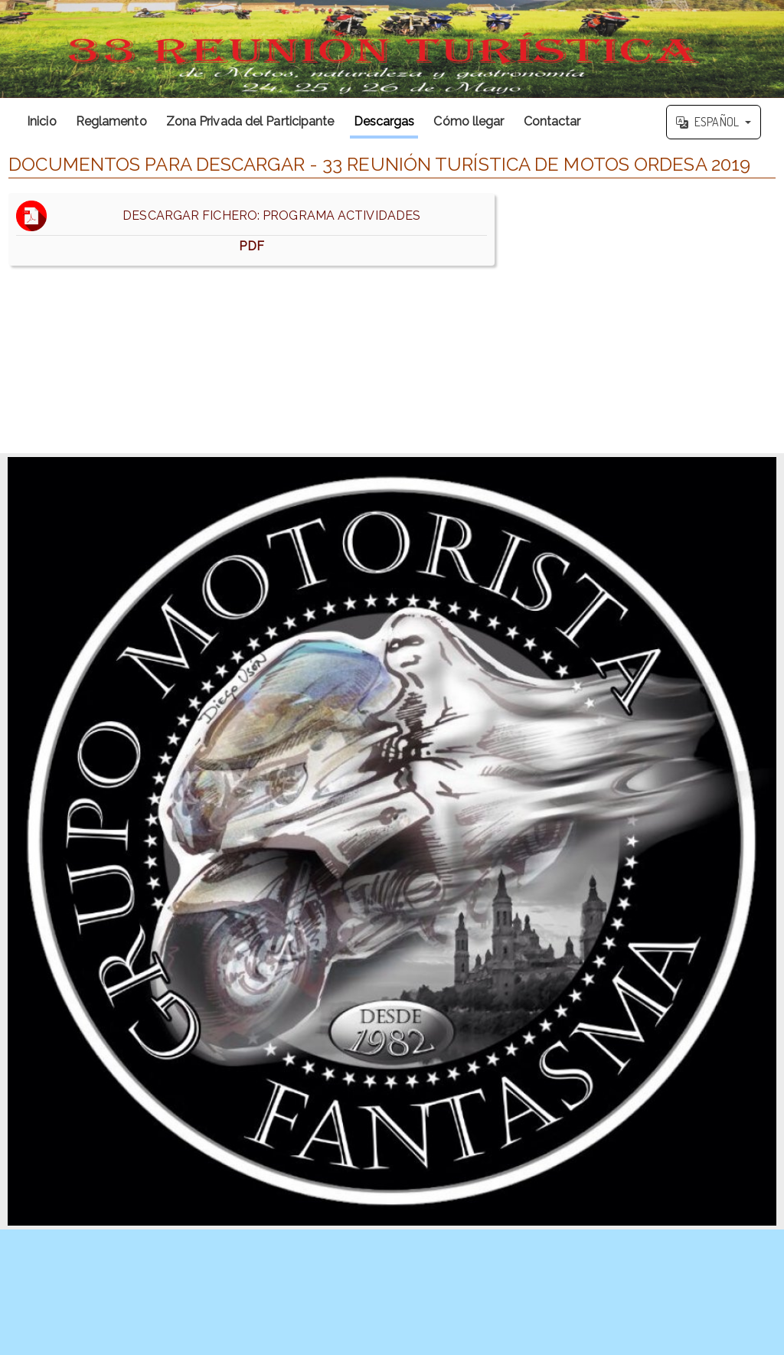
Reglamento (111, 121)
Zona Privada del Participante (250, 121)
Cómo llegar (468, 121)
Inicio (42, 121)
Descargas (384, 121)
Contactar (552, 121)
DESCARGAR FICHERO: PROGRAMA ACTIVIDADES (251, 229)
